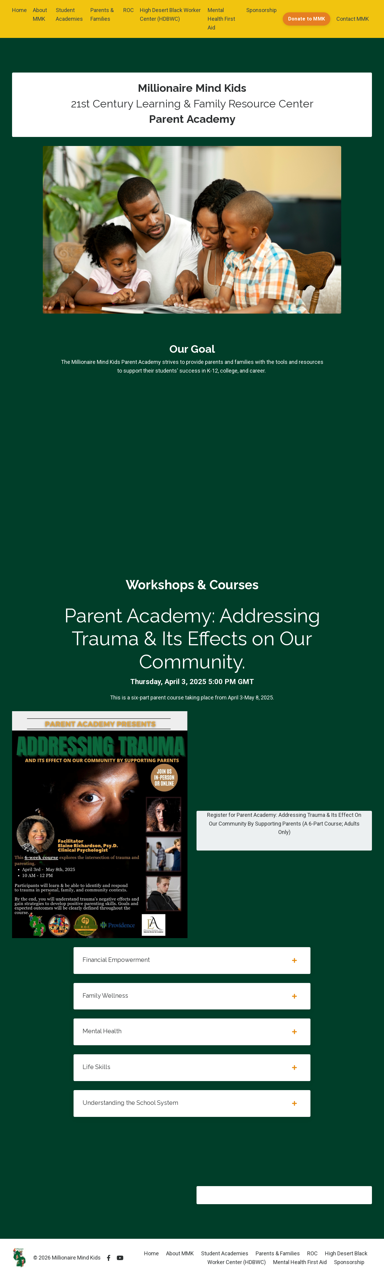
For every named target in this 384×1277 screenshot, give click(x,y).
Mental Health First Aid (221, 19)
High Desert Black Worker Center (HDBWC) (170, 14)
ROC (128, 10)
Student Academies (69, 14)
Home (19, 10)
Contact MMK (352, 19)
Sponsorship (261, 10)
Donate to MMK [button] (306, 19)
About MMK (40, 14)
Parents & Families (102, 14)
